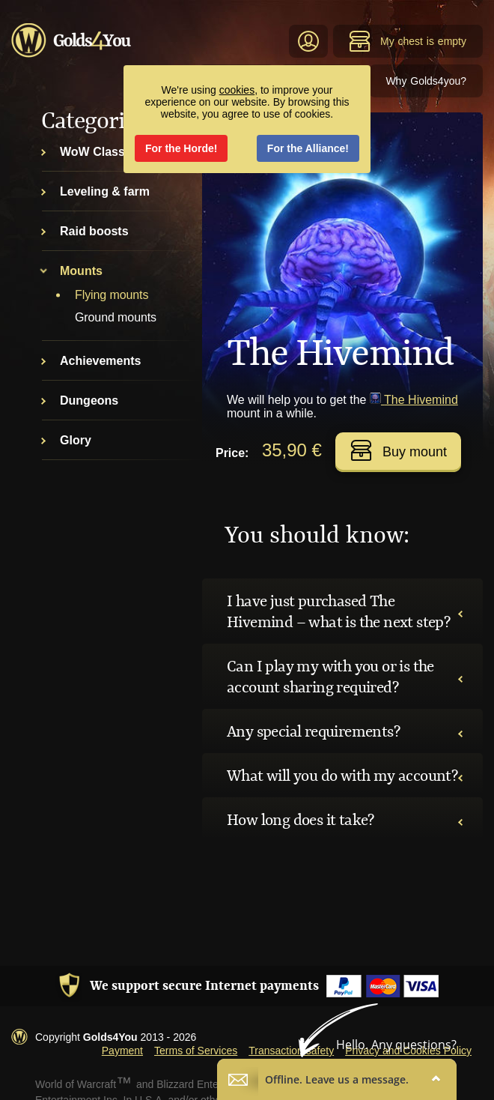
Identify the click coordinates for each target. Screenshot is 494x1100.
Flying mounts (111, 294)
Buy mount (398, 450)
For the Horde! (181, 148)
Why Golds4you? (425, 81)
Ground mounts (115, 317)
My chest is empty (407, 41)
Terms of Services (195, 1051)
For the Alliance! (308, 148)
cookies (236, 90)
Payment (122, 1051)
